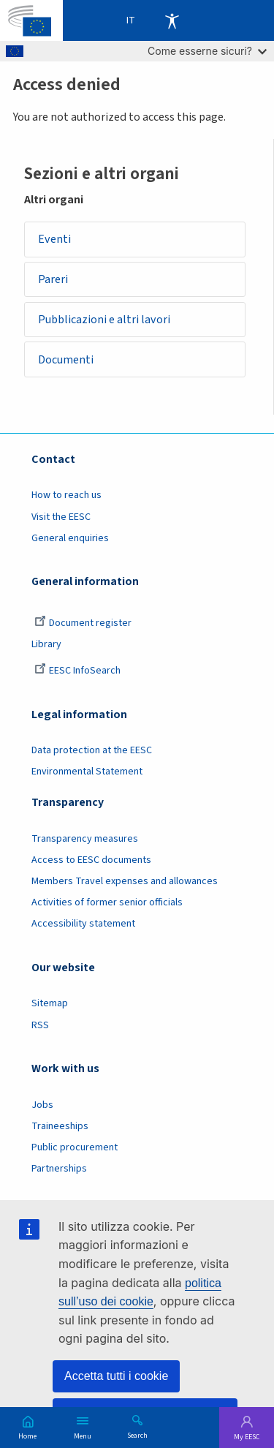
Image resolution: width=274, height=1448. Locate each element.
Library (46, 644)
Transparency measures (84, 839)
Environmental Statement (86, 771)
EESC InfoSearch (77, 670)
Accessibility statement (83, 923)
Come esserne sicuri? (207, 51)
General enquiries (70, 538)
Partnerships (59, 1168)
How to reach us (66, 495)
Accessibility (171, 20)
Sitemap (49, 1003)
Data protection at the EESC (91, 750)
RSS (40, 1025)
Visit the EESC (61, 517)
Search (137, 1434)
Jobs (42, 1105)
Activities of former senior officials (107, 902)
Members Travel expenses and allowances (124, 881)
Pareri (53, 279)
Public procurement (74, 1147)
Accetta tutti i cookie (116, 1376)
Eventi (54, 239)
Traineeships (59, 1126)
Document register (83, 623)
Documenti (66, 360)
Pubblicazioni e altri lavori (104, 320)
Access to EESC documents (91, 860)
